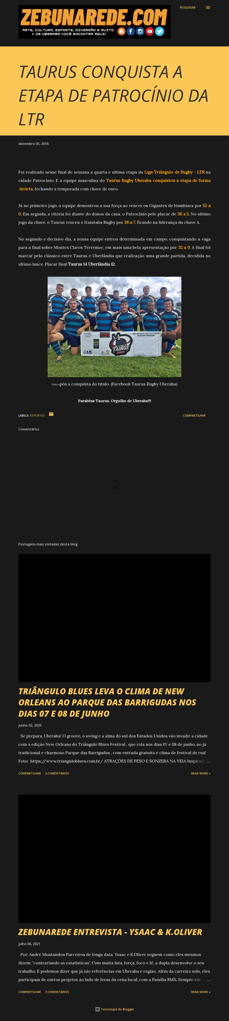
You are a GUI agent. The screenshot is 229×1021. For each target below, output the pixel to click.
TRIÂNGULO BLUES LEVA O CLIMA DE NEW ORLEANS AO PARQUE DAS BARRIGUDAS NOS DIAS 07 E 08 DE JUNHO (107, 702)
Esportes (37, 415)
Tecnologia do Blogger (114, 1009)
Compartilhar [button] (194, 415)
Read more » (201, 773)
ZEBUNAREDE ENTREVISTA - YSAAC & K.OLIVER (110, 932)
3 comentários (57, 773)
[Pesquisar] (188, 7)
